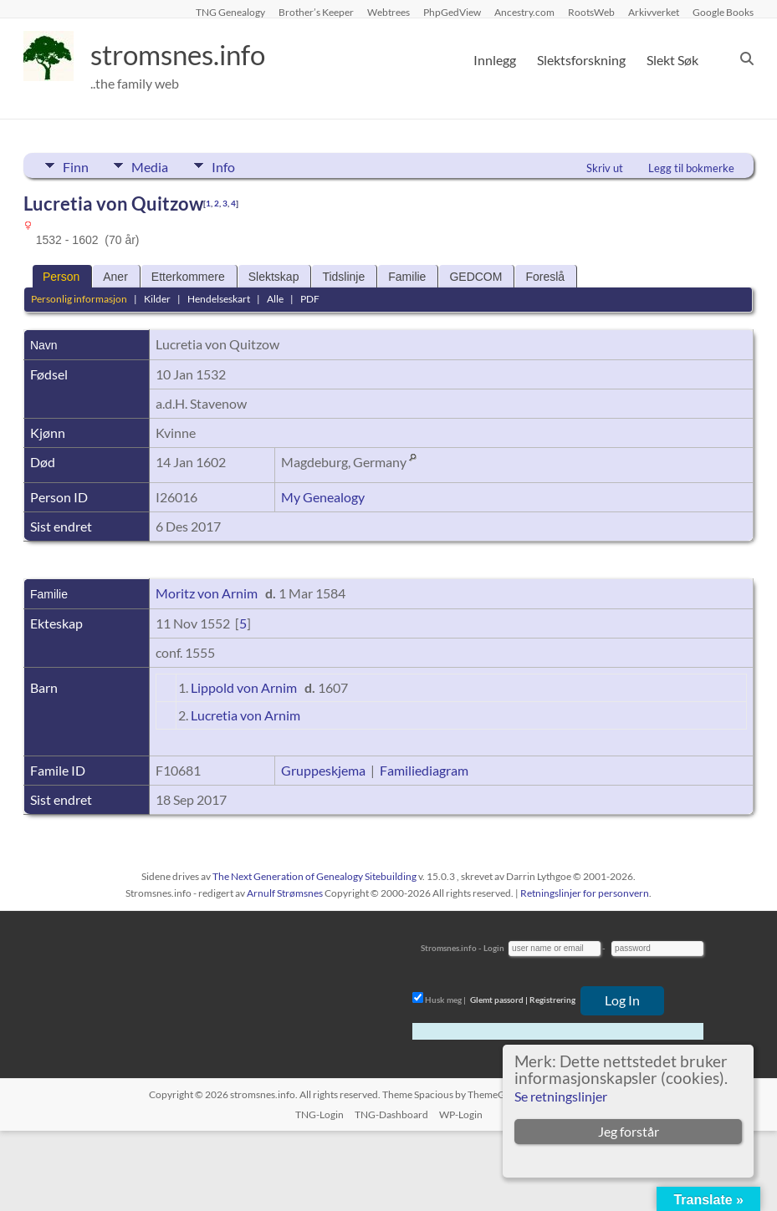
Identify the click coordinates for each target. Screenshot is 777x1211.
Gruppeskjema (323, 770)
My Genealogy (323, 497)
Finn (76, 165)
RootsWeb (591, 12)
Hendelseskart (218, 299)
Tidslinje (343, 276)
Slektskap (273, 276)
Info (237, 165)
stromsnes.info (188, 54)
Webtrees (388, 12)
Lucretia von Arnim (245, 715)
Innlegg (494, 60)
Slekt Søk (672, 60)
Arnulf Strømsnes (285, 893)
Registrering (552, 1000)
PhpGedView (452, 12)
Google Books (723, 12)
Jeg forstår (628, 1131)
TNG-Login (319, 1114)
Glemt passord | (499, 1000)
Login (493, 948)
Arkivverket (653, 12)
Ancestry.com (524, 12)
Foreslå (545, 276)
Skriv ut (604, 168)
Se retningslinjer (560, 1096)
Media (157, 165)
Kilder (157, 299)
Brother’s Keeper (316, 12)
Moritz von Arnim (207, 593)
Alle (275, 299)
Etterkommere (188, 276)
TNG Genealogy (230, 12)
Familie (407, 276)
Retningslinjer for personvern (584, 893)
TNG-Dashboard (391, 1114)
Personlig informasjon (79, 299)
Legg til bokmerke (691, 168)
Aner (115, 276)
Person (61, 276)
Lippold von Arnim (244, 687)
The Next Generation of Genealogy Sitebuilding (314, 876)
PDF (309, 299)
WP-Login (461, 1114)
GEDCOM (475, 276)
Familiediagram (424, 770)
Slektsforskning (581, 60)
